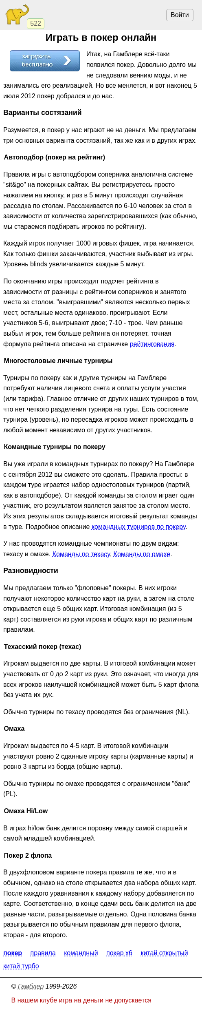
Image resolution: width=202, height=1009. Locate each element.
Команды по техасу (81, 554)
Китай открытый (164, 953)
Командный (81, 953)
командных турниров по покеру (138, 526)
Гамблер (31, 986)
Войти (180, 14)
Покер (12, 953)
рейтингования (152, 344)
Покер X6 (119, 953)
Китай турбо (21, 966)
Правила (43, 953)
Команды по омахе (142, 554)
